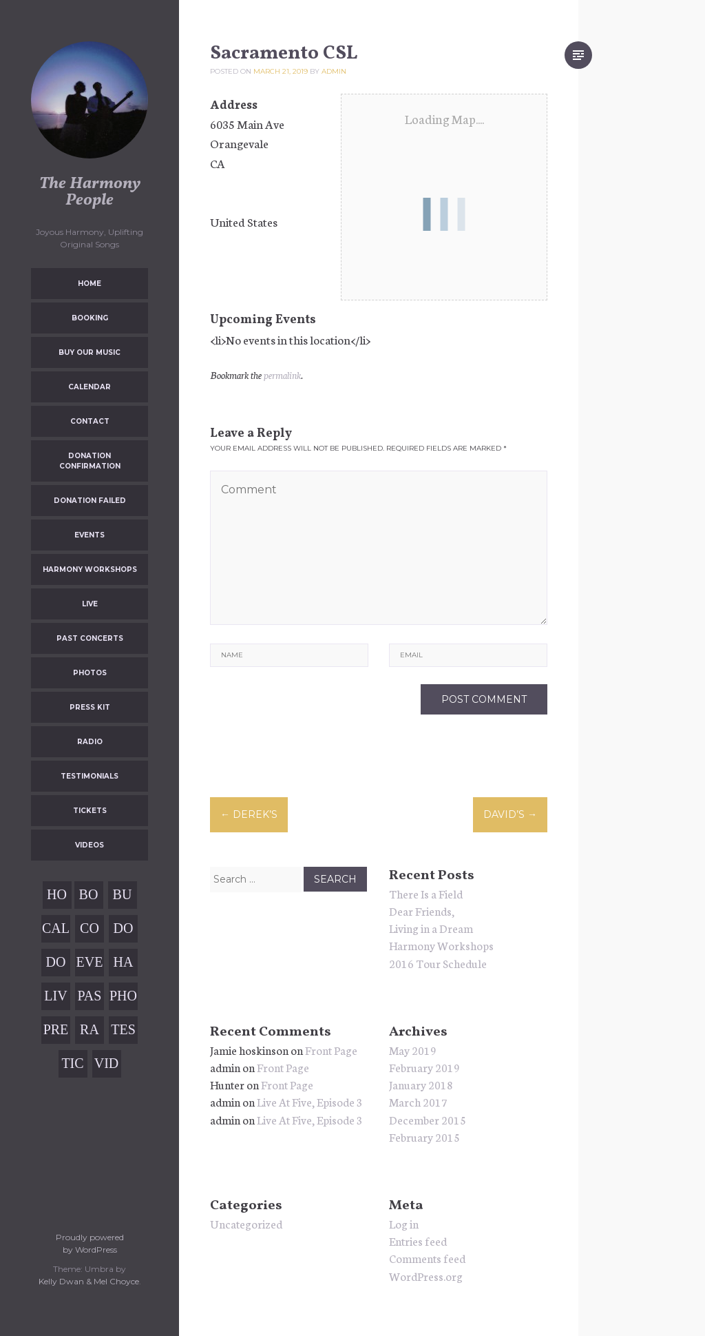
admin (334, 71)
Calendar (89, 386)
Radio (90, 741)
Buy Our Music (89, 352)
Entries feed (418, 1240)
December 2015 (427, 1119)
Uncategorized (246, 1223)
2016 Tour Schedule (438, 963)
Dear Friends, (421, 910)
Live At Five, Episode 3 (310, 1101)
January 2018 (421, 1084)
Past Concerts (89, 638)
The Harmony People (89, 192)
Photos (90, 672)
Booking (90, 318)
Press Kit (90, 707)
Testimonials (89, 776)
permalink (282, 375)
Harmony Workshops (90, 569)
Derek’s (248, 814)
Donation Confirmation (89, 461)
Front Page (331, 1050)
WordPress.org (426, 1276)
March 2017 (418, 1101)
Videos (89, 845)
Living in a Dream (431, 928)
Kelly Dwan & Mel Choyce (89, 1281)
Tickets (90, 810)
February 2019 (424, 1067)
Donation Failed (90, 500)
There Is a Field (426, 893)
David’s (510, 814)
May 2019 (412, 1050)
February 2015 (424, 1136)
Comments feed (427, 1258)
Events (89, 535)
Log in (404, 1223)
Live (90, 603)
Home (89, 283)
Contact (89, 421)
